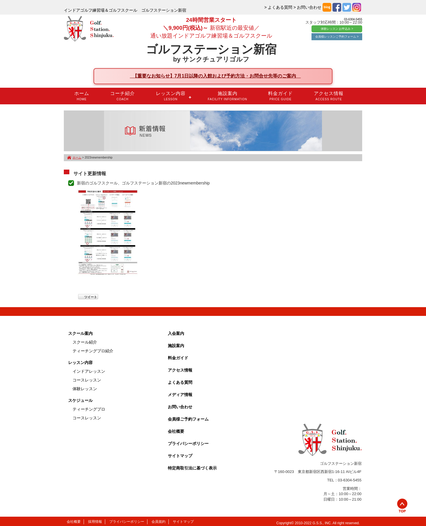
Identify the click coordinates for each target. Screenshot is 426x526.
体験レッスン (85, 388)
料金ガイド (280, 96)
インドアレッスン (89, 371)
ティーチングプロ (89, 409)
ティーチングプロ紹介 (93, 351)
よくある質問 (180, 382)
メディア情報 (180, 394)
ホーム (81, 96)
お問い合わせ (180, 406)
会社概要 (176, 431)
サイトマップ (180, 455)
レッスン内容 (171, 96)
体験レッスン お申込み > (337, 28)
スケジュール (80, 400)
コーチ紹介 (122, 96)
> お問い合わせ (307, 7)
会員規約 (159, 522)
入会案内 (176, 333)
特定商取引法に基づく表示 (192, 468)
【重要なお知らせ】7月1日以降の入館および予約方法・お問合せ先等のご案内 (215, 75)
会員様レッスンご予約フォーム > (337, 36)
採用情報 (95, 522)
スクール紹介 (85, 342)
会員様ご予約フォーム (188, 419)
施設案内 (227, 96)
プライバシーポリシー (188, 443)
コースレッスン (87, 380)
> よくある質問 (278, 7)
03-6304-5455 (353, 19)
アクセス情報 (329, 96)
